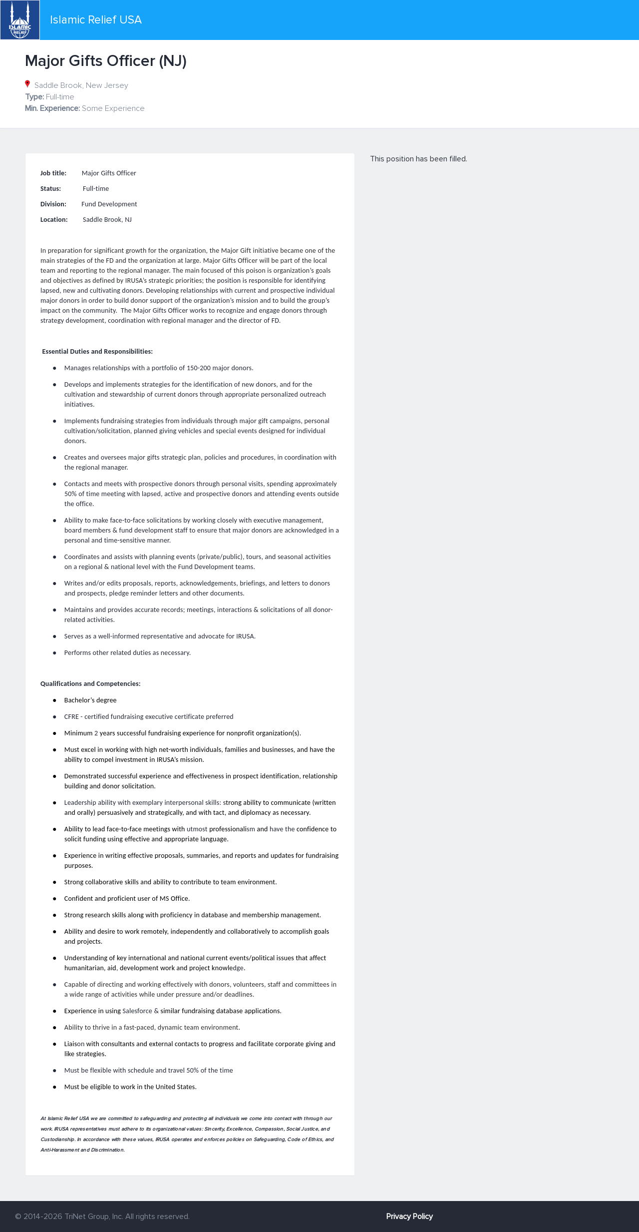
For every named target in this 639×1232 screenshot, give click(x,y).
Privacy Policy (409, 1217)
